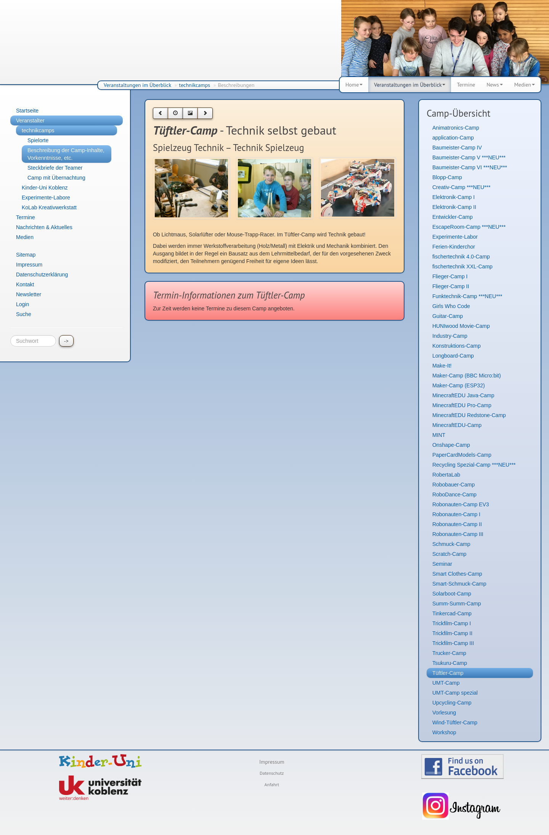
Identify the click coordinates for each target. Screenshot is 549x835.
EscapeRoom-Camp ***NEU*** (469, 227)
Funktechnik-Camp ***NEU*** (467, 296)
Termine (466, 84)
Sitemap (25, 255)
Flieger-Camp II (450, 286)
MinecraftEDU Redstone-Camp (469, 415)
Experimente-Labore (46, 197)
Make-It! (442, 366)
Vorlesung (444, 713)
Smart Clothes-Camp (457, 574)
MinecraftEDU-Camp (457, 425)
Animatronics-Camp (455, 128)
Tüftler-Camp (448, 673)
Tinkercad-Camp (452, 613)
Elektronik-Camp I (453, 197)
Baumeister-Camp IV (457, 148)
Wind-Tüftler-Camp (454, 722)
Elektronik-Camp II (454, 207)
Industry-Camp (449, 336)
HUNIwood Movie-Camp (461, 326)
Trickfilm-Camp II (452, 633)
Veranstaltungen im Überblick (137, 85)
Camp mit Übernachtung (56, 178)
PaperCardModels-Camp (461, 455)
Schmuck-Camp (451, 544)
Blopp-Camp (447, 177)
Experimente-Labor (455, 237)
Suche (23, 314)
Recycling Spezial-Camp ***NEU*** (474, 465)
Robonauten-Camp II (457, 524)
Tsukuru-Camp (449, 663)
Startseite (27, 111)
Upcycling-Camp (452, 703)
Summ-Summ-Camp (456, 604)
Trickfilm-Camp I (451, 623)
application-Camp (453, 138)
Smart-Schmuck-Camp (459, 584)
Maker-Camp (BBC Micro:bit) (466, 376)
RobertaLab (446, 475)
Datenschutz (272, 773)
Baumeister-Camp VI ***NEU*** (469, 167)
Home (354, 84)
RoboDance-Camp (454, 494)
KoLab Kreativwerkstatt (49, 207)
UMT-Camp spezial (455, 693)
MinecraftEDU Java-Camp (463, 395)
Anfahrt (272, 784)
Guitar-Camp (447, 316)
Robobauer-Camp (453, 485)
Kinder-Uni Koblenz (45, 188)
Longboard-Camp (453, 356)
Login (22, 304)
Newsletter (28, 294)
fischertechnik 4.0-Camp (461, 257)
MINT (438, 435)
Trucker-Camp (449, 653)
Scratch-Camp (449, 554)
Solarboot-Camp (451, 594)
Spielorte (37, 140)
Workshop (444, 732)
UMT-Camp (446, 683)
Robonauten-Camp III (457, 534)
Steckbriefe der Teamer (54, 168)
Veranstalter (30, 120)
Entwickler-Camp (452, 217)
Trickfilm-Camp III (453, 643)
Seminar (442, 564)
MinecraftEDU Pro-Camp (461, 405)
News (494, 84)
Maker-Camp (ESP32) (458, 385)
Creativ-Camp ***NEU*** (461, 187)
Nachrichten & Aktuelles (44, 227)
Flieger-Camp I (450, 276)
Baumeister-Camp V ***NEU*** (469, 157)
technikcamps (194, 85)
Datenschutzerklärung (42, 274)
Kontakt (25, 284)
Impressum (29, 265)
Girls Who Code (451, 306)
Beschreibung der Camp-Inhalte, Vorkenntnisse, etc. (65, 154)
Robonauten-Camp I (456, 514)
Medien (524, 84)
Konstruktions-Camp (456, 346)
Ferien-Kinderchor (453, 247)
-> (66, 340)
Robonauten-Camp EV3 (460, 504)
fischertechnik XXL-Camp (462, 266)
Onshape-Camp (451, 445)
